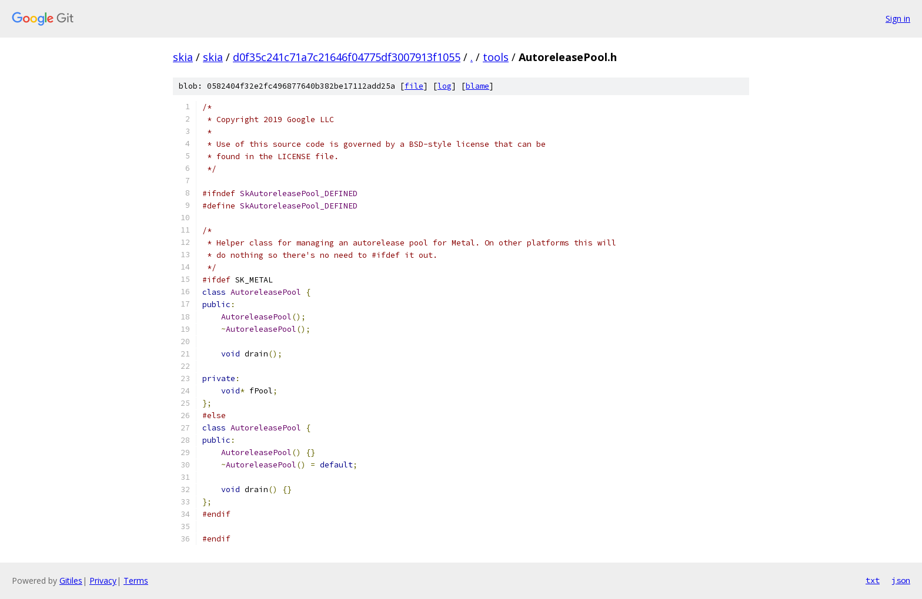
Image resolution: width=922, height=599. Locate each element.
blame (477, 86)
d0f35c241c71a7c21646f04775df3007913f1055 (346, 57)
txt (873, 580)
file (414, 86)
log (444, 86)
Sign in (898, 18)
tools (496, 57)
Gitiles (70, 580)
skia (183, 57)
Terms (135, 580)
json (900, 580)
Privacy (102, 580)
